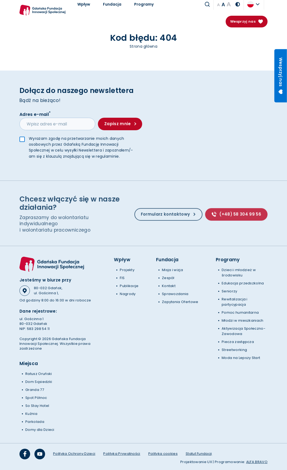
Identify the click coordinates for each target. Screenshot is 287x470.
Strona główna (143, 46)
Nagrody (127, 293)
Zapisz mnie (120, 124)
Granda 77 (34, 389)
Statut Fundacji (199, 453)
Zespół (168, 277)
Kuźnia (31, 413)
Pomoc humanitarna (240, 312)
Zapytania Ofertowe (180, 301)
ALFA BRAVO (257, 461)
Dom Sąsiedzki (38, 381)
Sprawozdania (175, 293)
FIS (122, 277)
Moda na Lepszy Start (241, 357)
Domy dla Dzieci (39, 429)
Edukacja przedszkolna (243, 283)
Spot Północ (36, 397)
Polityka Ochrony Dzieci (74, 453)
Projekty (127, 269)
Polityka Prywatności (121, 453)
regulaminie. (108, 156)
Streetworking (234, 349)
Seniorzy (229, 291)
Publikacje (129, 285)
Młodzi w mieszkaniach (243, 320)
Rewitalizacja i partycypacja (235, 302)
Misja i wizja (172, 269)
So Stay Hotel (37, 405)
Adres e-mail (35, 114)
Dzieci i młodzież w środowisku (239, 272)
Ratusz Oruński (38, 373)
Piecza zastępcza (238, 341)
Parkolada (34, 421)
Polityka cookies (163, 453)
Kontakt (169, 285)
